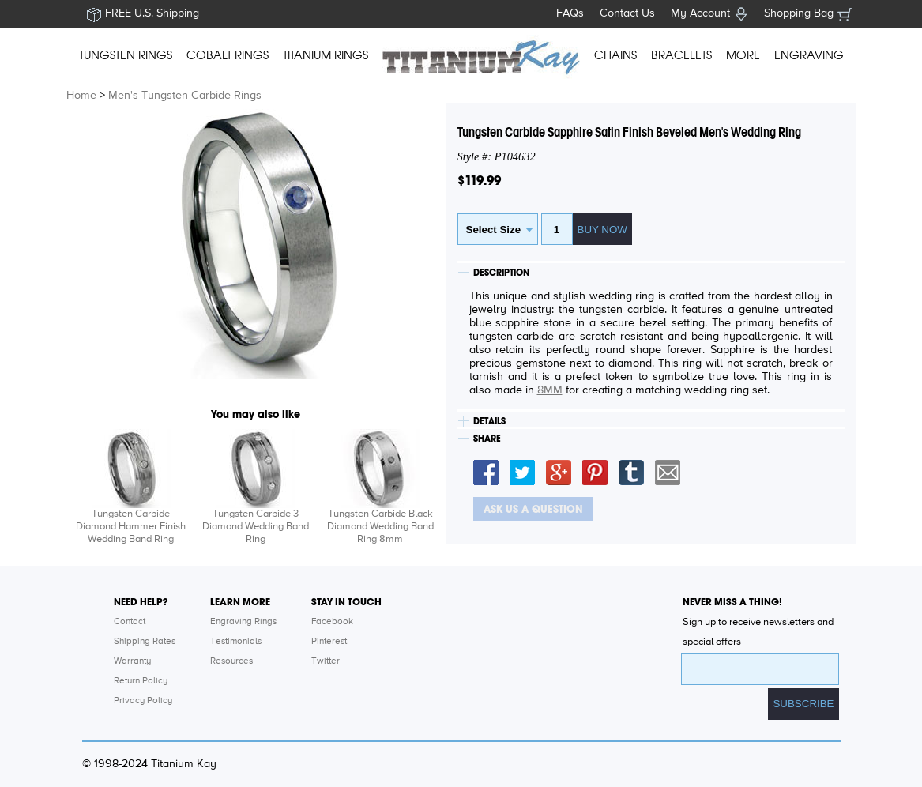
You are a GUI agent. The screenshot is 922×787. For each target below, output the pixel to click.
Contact (129, 622)
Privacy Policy (143, 701)
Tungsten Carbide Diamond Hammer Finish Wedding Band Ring (131, 526)
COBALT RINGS (227, 55)
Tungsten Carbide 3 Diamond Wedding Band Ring (255, 526)
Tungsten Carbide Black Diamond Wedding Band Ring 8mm (380, 526)
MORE (743, 55)
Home (81, 95)
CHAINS (615, 55)
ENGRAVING (809, 55)
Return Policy (140, 681)
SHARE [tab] (487, 438)
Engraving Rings (243, 622)
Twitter (325, 661)
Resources (231, 661)
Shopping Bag (799, 13)
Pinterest (329, 641)
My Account (700, 13)
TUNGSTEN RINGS (125, 55)
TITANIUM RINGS (325, 55)
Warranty (132, 661)
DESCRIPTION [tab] (501, 272)
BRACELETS (681, 55)
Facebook (332, 622)
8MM (550, 390)
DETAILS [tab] (489, 421)
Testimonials (236, 641)
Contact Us (627, 13)
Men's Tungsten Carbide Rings (185, 95)
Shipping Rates (144, 641)
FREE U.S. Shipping (152, 13)
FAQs (570, 13)
